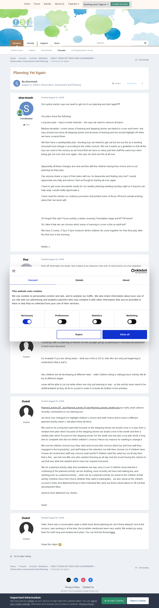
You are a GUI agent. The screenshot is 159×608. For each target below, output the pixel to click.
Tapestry (73, 3)
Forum (37, 3)
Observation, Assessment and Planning (61, 84)
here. (112, 532)
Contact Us (88, 587)
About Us (59, 3)
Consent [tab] (33, 280)
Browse (17, 44)
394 (26, 124)
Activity (30, 43)
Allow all (124, 334)
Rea (25, 259)
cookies (30, 598)
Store (56, 43)
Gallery (32, 50)
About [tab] (126, 280)
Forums (62, 50)
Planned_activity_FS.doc (79, 407)
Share (116, 83)
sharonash (31, 81)
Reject (78, 334)
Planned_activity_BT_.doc (54, 407)
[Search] (110, 42)
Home (27, 3)
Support (44, 43)
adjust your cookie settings (23, 601)
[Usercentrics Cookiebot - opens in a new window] (133, 271)
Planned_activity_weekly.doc (105, 407)
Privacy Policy (72, 587)
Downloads (46, 50)
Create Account (120, 4)
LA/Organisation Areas (82, 50)
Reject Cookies (137, 599)
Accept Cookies (112, 599)
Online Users (17, 50)
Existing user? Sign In (96, 4)
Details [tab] (79, 280)
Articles (47, 3)
